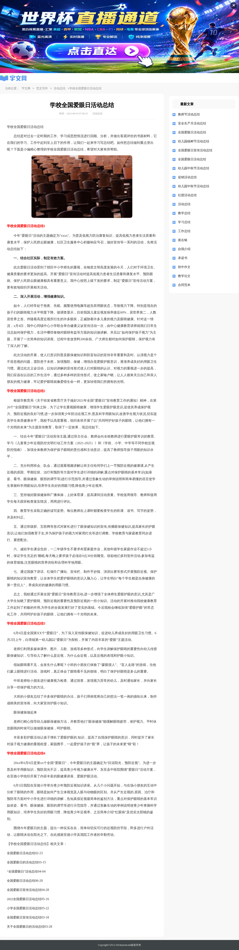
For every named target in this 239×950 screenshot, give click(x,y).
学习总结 (184, 222)
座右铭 (182, 240)
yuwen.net (126, 945)
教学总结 (184, 213)
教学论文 (184, 276)
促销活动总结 (187, 177)
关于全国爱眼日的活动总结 (25, 926)
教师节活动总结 (189, 114)
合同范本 (184, 285)
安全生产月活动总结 (192, 123)
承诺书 (182, 258)
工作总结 (184, 231)
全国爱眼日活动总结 (21, 853)
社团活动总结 (187, 195)
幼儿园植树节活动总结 (193, 141)
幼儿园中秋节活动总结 (193, 168)
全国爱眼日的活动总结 (22, 862)
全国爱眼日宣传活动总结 (24, 890)
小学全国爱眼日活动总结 (24, 908)
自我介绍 (184, 249)
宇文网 (26, 88)
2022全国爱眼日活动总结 (24, 899)
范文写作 (42, 88)
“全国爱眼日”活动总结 (22, 871)
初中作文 (184, 267)
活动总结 (59, 88)
